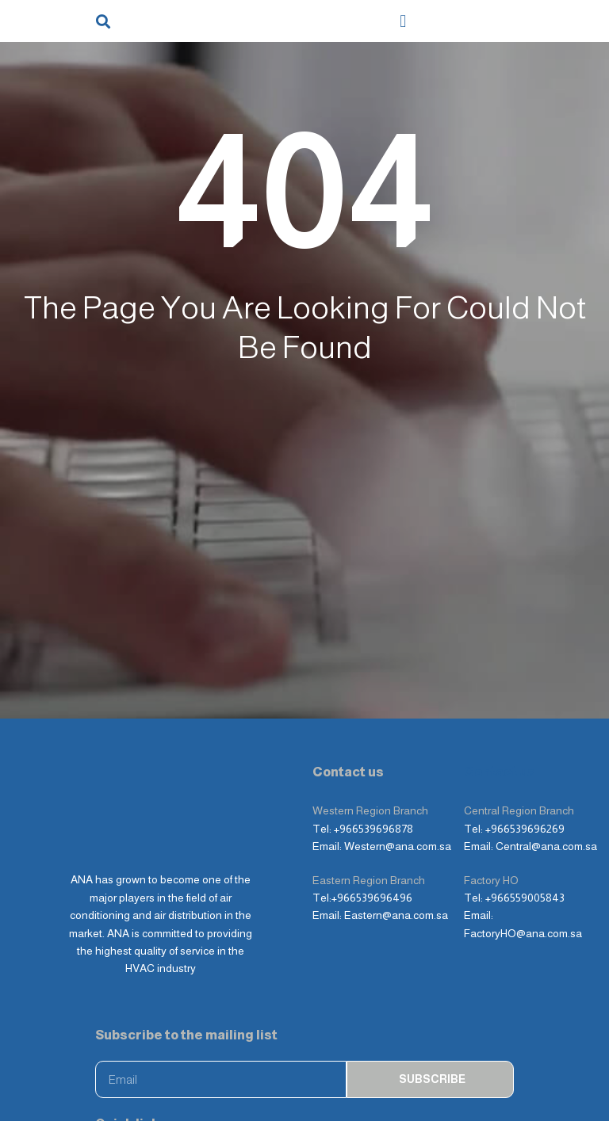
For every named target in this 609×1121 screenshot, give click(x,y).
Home (117, 1041)
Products (229, 1041)
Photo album (134, 1076)
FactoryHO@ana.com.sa (523, 848)
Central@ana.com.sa (546, 761)
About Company (385, 1041)
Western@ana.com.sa (397, 761)
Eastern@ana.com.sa (396, 830)
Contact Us (270, 1076)
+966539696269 (525, 744)
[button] (103, 21)
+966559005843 (525, 812)
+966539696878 (373, 744)
